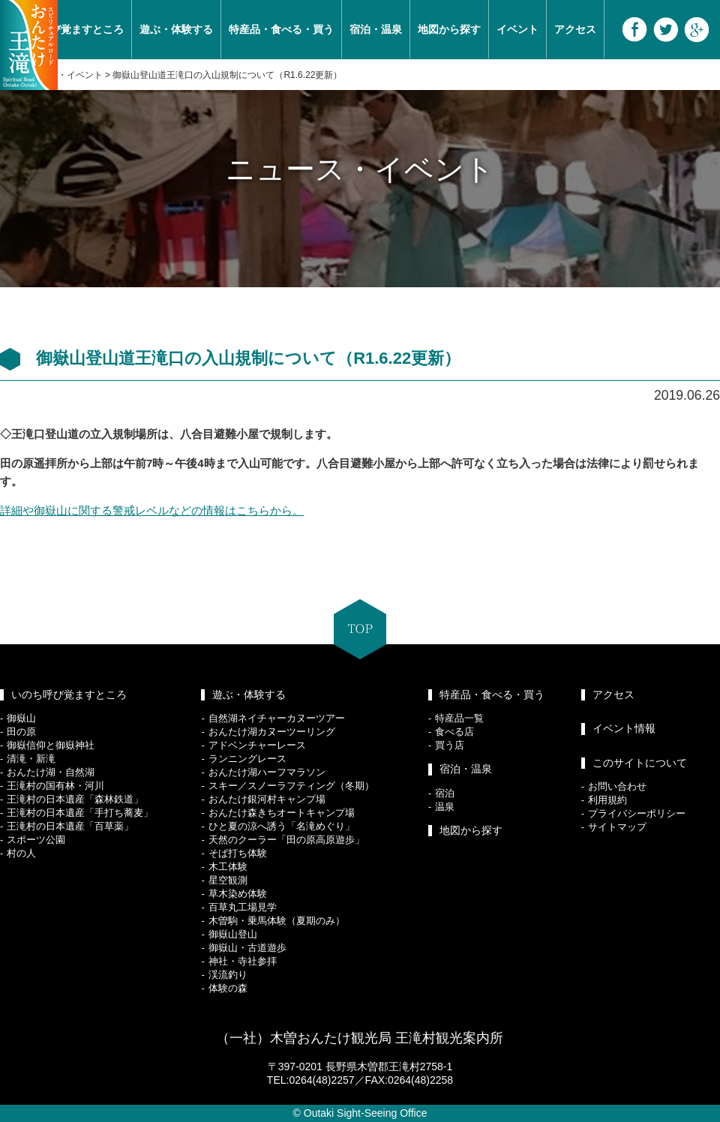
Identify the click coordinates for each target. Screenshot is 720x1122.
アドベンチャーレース (257, 745)
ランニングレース (247, 758)
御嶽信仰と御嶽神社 (50, 745)
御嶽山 (21, 718)
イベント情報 (624, 728)
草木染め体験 (237, 893)
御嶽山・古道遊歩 (247, 947)
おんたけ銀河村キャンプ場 (267, 799)
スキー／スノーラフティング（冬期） (291, 785)
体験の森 (228, 988)
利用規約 (607, 800)
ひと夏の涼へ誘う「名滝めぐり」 (281, 826)
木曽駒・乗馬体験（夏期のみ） (276, 920)
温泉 (444, 806)
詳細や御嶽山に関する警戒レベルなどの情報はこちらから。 (152, 510)
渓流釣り (228, 974)
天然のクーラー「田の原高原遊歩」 (286, 839)
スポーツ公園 (36, 839)
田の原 (21, 731)
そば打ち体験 (237, 853)
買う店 (449, 745)
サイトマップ (617, 826)
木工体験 (228, 866)
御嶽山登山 (232, 934)
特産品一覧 (459, 718)
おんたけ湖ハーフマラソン (267, 772)
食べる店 (454, 731)
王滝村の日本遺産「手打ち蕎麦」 (80, 812)
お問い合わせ (617, 786)
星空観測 (228, 880)
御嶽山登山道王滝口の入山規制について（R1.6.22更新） (227, 75)
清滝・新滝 (31, 758)
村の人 (21, 853)
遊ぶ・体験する (176, 29)
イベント (517, 29)
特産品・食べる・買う (281, 29)
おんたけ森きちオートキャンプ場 (281, 812)
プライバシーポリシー (637, 813)
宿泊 (444, 793)
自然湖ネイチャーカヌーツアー (276, 718)
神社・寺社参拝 (242, 961)
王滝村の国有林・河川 (55, 785)
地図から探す (449, 29)
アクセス (575, 29)
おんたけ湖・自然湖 (50, 772)
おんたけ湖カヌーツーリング (271, 731)
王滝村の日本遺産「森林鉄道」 (75, 799)
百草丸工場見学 (242, 907)
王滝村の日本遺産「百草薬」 (70, 826)
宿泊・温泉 (376, 29)
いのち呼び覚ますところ (69, 694)
